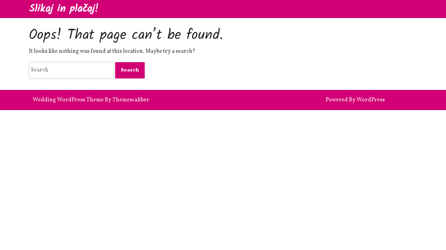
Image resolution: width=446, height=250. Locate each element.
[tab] (130, 70)
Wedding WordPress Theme (68, 100)
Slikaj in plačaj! (63, 9)
